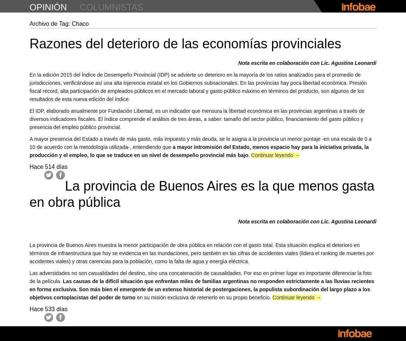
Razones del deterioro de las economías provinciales (185, 43)
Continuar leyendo (275, 155)
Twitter (48, 175)
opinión (48, 7)
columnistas (111, 7)
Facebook (60, 175)
